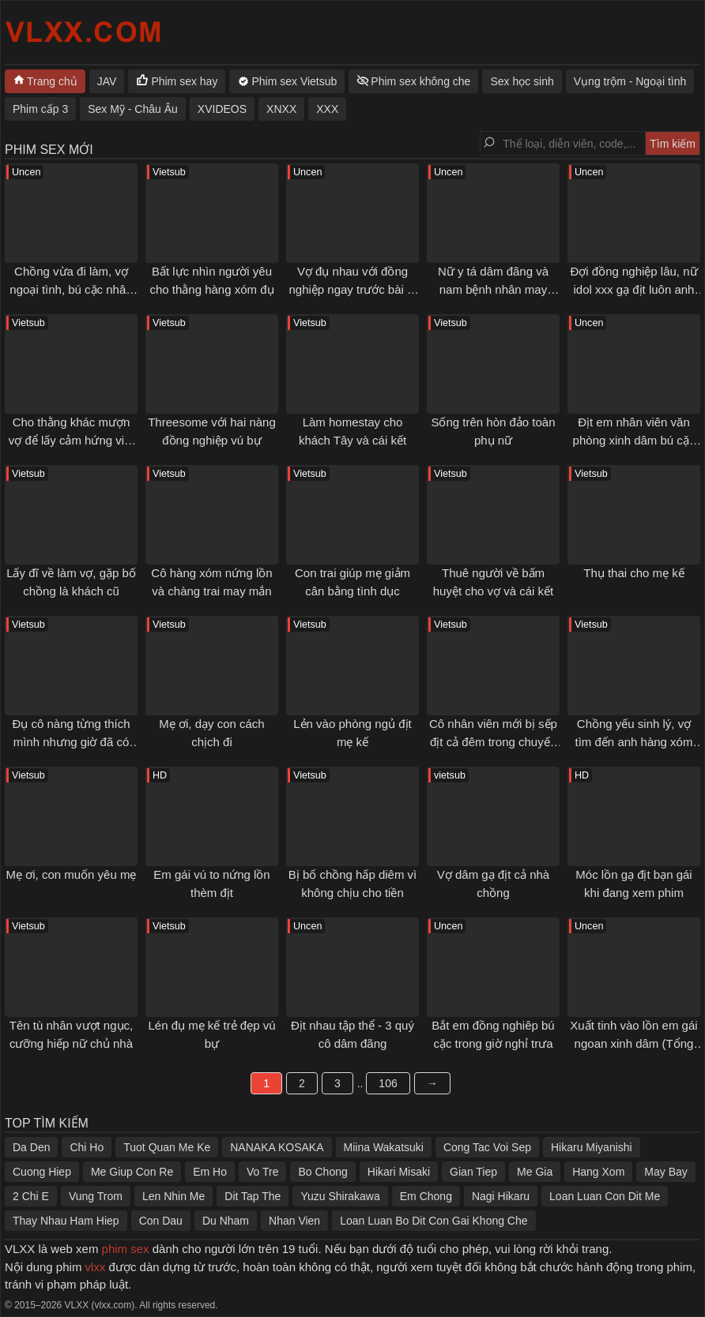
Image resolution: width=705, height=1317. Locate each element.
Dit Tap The (252, 1196)
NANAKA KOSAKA (276, 1147)
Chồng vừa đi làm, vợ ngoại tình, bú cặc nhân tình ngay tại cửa (70, 289)
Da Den (31, 1147)
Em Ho (210, 1171)
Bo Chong (322, 1171)
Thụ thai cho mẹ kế (633, 573)
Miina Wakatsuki (384, 1147)
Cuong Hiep (42, 1171)
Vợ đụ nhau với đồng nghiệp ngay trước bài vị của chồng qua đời (352, 289)
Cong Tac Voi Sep (487, 1147)
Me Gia (534, 1171)
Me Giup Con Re (132, 1171)
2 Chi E (31, 1196)
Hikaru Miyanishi (591, 1147)
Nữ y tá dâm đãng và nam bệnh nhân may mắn (493, 289)
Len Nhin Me (173, 1196)
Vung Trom (96, 1196)
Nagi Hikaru (501, 1196)
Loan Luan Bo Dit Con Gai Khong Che (433, 1220)
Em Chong (426, 1196)
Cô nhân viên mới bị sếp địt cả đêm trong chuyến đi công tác (493, 741)
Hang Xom (598, 1171)
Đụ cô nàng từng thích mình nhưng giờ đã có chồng (71, 741)
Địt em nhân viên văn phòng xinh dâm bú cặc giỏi (634, 439)
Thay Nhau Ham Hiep (66, 1220)
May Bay (665, 1171)
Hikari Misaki (399, 1171)
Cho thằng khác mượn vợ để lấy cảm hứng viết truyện (71, 439)
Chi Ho (87, 1147)
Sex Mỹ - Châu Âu (133, 109)
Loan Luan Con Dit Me (604, 1196)
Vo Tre (262, 1171)
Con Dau (161, 1220)
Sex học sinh (521, 81)
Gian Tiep (473, 1171)
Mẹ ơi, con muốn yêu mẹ (71, 874)
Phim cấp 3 (40, 109)
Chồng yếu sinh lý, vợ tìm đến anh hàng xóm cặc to (634, 741)
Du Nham (225, 1220)
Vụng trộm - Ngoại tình (630, 81)
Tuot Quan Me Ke (166, 1147)
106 (388, 1083)
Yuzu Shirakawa (339, 1196)
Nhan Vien (294, 1220)
